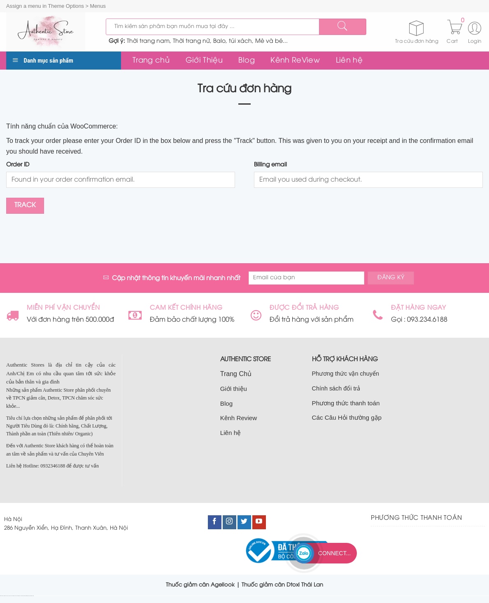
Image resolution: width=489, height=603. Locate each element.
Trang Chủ (235, 373)
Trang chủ (151, 60)
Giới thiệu (233, 388)
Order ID (17, 165)
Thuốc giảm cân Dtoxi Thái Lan (282, 584)
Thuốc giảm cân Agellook (200, 584)
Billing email (270, 165)
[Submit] (342, 27)
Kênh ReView (295, 60)
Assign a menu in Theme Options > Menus (56, 6)
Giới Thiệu (204, 60)
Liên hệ (349, 60)
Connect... (334, 553)
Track (25, 205)
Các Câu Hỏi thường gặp (347, 417)
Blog (246, 60)
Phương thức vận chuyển (345, 373)
